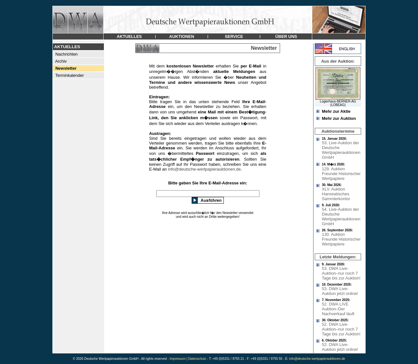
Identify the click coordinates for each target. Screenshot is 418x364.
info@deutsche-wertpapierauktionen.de (204, 169)
